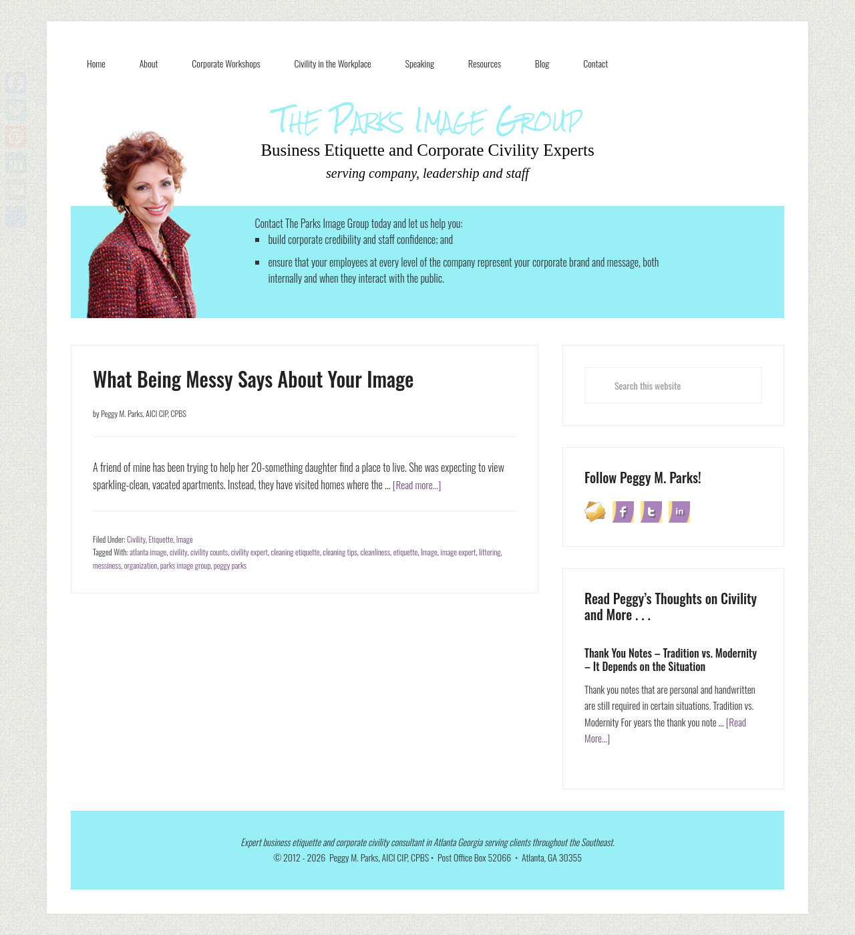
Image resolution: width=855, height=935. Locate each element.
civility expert (249, 551)
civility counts (209, 551)
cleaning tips (340, 551)
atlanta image (148, 551)
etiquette (405, 551)
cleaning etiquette (295, 551)
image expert (458, 551)
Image (184, 539)
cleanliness (375, 551)
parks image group (185, 565)
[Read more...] (418, 485)
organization (141, 565)
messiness (107, 565)
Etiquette (160, 539)
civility (178, 551)
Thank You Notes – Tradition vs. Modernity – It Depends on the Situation (670, 659)
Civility (136, 539)
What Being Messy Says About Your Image (253, 379)
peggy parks (230, 565)
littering (489, 551)
